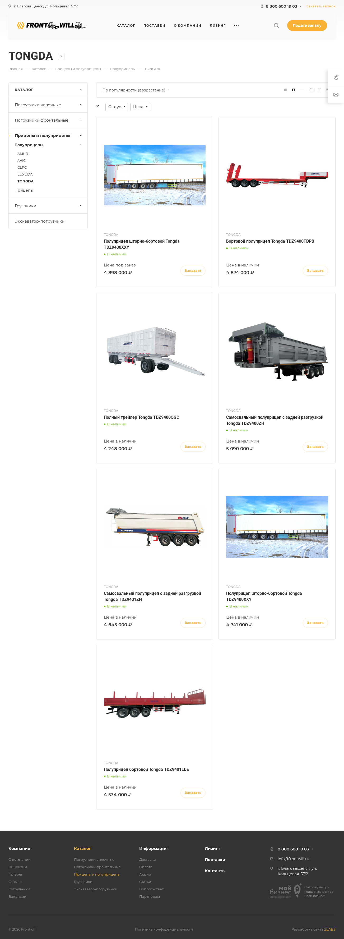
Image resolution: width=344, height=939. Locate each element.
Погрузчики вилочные (49, 104)
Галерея (15, 874)
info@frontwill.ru (293, 859)
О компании (19, 859)
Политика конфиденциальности (164, 929)
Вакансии (17, 896)
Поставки (215, 859)
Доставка (147, 859)
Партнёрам (149, 896)
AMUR (22, 153)
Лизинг (213, 848)
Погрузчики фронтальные (49, 120)
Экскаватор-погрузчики (39, 221)
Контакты (215, 870)
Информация (153, 848)
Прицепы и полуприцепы (49, 135)
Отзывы (15, 882)
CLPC (22, 167)
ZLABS (330, 929)
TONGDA (25, 181)
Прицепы (24, 190)
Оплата (145, 867)
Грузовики (49, 205)
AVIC (21, 160)
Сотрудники (19, 889)
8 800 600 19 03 (281, 6)
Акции (145, 874)
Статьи (145, 882)
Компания (19, 848)
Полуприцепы (49, 144)
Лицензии (17, 867)
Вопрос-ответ (151, 889)
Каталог (82, 848)
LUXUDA (24, 174)
